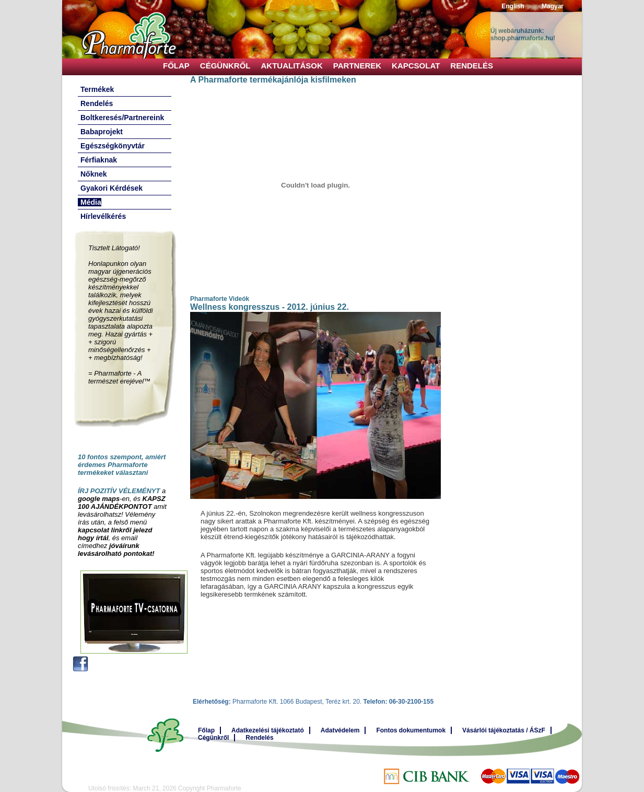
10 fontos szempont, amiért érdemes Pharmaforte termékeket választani (122, 464)
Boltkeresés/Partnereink (122, 117)
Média (90, 202)
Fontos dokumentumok (411, 730)
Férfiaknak (98, 160)
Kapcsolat (416, 65)
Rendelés (471, 65)
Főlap (176, 65)
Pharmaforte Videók (219, 298)
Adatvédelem (340, 730)
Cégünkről (225, 65)
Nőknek (93, 174)
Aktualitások (292, 65)
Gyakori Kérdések (111, 188)
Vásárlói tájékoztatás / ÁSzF (503, 730)
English (512, 6)
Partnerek (357, 65)
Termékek (97, 89)
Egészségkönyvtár (112, 146)
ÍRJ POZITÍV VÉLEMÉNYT (119, 491)
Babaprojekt (101, 131)
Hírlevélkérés (103, 216)
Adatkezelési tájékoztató (267, 730)
